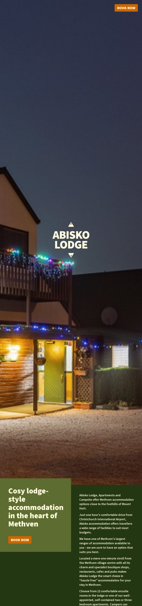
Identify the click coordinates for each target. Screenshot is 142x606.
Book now (126, 8)
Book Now (20, 540)
